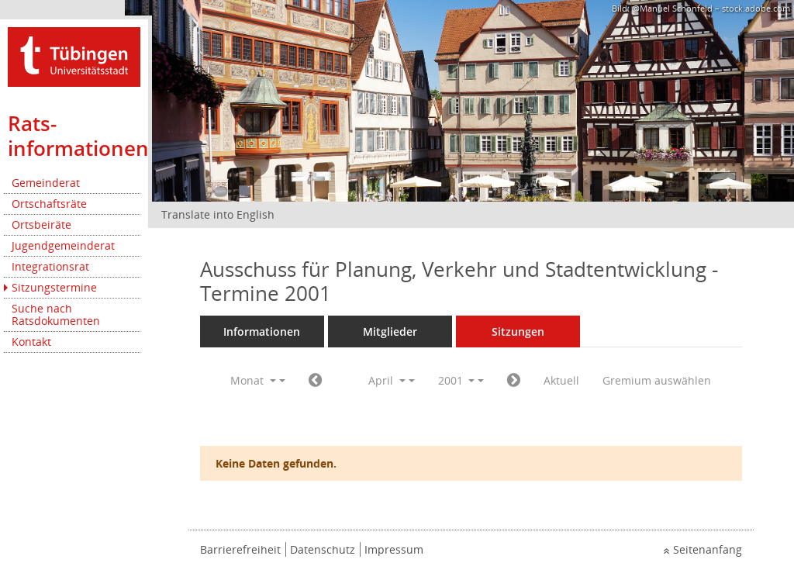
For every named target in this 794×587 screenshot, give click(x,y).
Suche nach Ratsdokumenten (56, 314)
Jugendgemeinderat (63, 245)
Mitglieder (390, 331)
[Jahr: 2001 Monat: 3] (315, 381)
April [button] (387, 380)
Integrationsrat (50, 266)
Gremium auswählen (656, 380)
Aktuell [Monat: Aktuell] (561, 380)
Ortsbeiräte (41, 224)
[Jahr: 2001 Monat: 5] (513, 381)
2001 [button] (456, 380)
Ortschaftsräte (49, 203)
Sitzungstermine (54, 287)
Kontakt (31, 341)
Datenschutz (322, 549)
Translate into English (217, 214)
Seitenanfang (707, 549)
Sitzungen (518, 331)
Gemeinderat (46, 182)
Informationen (261, 331)
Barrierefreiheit (240, 549)
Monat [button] (253, 380)
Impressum (393, 549)
